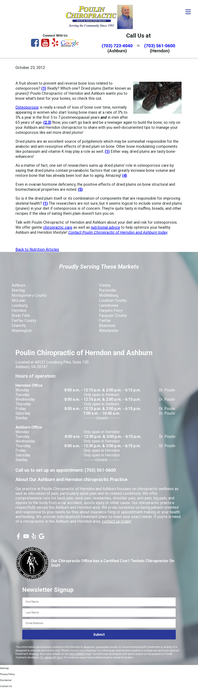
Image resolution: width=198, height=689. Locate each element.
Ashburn (18, 285)
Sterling (18, 290)
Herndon (19, 310)
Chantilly (19, 325)
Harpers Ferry (111, 310)
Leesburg (19, 305)
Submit (99, 634)
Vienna (104, 285)
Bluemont (107, 325)
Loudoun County (112, 300)
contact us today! (116, 521)
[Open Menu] (188, 12)
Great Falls (21, 315)
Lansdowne (108, 305)
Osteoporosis (27, 107)
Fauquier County (113, 315)
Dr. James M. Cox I (51, 657)
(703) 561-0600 (159, 45)
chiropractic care (57, 227)
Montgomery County (29, 295)
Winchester (108, 330)
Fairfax (105, 320)
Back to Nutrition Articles (37, 249)
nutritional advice (105, 227)
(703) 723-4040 (117, 45)
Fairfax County (24, 320)
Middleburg (108, 295)
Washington (22, 330)
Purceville (107, 290)
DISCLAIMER (77, 653)
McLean (18, 300)
